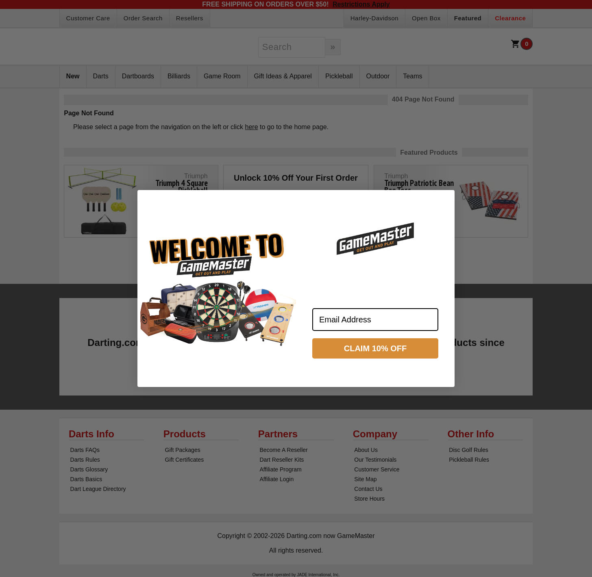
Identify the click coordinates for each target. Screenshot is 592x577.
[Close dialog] (444, 199)
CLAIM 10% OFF (375, 348)
